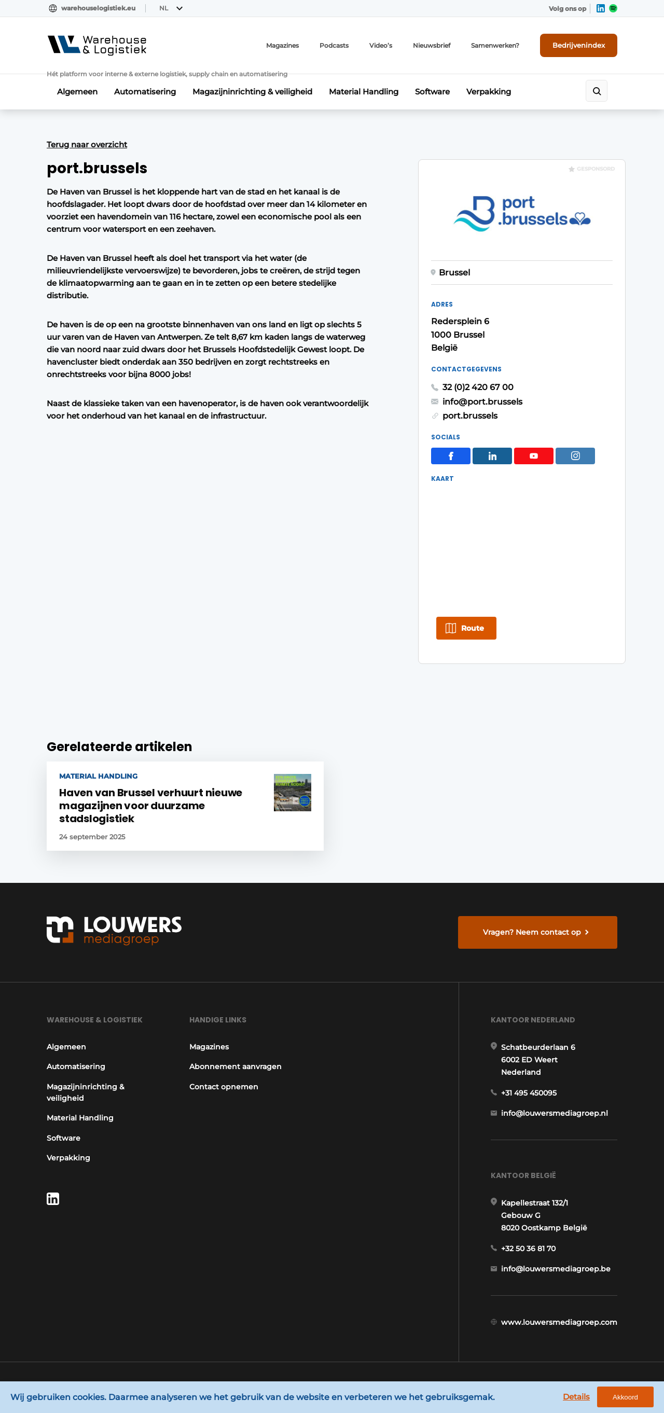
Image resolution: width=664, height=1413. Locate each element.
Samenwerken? (495, 45)
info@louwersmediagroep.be (556, 1268)
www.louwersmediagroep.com (559, 1322)
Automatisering (145, 91)
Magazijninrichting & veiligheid (252, 91)
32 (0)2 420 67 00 (478, 387)
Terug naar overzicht (87, 144)
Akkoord (625, 1397)
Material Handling (363, 91)
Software (432, 91)
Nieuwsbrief (431, 45)
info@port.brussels (482, 402)
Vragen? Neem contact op (532, 932)
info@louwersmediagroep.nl (554, 1113)
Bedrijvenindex (578, 45)
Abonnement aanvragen (235, 1066)
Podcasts (334, 45)
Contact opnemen (223, 1086)
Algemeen (77, 91)
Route (472, 628)
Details (576, 1397)
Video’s (380, 45)
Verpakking (488, 91)
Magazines (282, 45)
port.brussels (469, 416)
